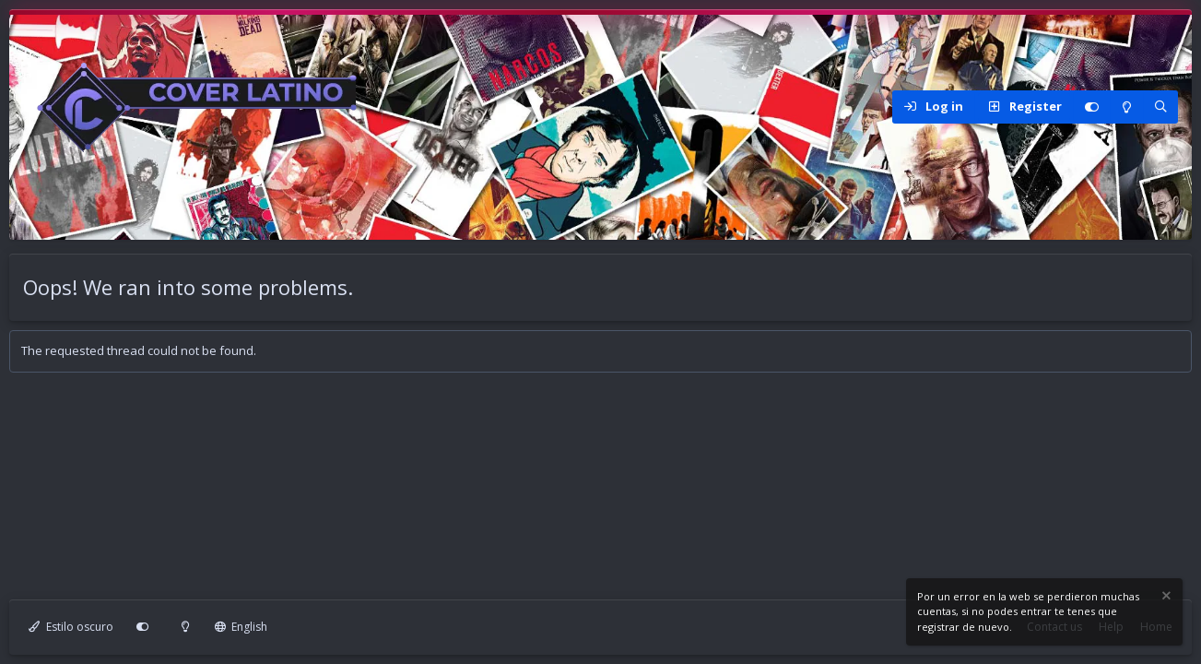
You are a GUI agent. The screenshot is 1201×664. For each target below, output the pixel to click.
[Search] (1160, 107)
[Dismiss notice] (1165, 598)
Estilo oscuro (71, 626)
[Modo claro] (1126, 107)
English (241, 626)
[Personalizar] (1091, 107)
